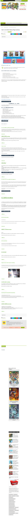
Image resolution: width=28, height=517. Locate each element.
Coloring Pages (16, 510)
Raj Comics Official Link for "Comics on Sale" (8, 155)
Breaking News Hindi (11, 507)
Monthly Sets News (11, 500)
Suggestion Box (11, 514)
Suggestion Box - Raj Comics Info (13, 477)
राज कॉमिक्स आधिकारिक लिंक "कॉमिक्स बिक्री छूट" (7, 172)
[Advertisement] (14, 16)
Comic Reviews (11, 494)
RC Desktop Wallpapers (12, 513)
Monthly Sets (15, 494)
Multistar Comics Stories (12, 501)
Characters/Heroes (11, 510)
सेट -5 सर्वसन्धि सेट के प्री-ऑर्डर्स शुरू (6, 211)
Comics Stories (11, 497)
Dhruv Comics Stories (11, 504)
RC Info (17, 513)
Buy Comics (16, 507)
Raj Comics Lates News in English (6, 101)
